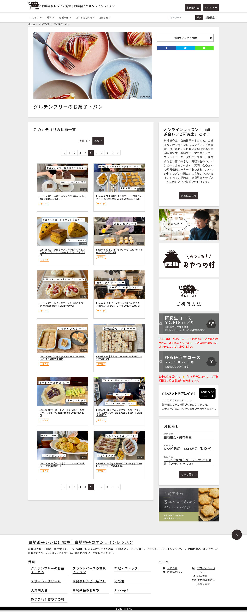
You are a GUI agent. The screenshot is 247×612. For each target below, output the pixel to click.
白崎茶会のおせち (86, 592)
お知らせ (104, 17)
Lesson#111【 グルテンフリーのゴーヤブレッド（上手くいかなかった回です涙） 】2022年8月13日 (119, 414)
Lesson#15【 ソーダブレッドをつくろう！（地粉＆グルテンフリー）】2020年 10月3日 (118, 306)
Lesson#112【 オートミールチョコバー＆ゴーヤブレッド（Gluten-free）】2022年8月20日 (62, 414)
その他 (119, 583)
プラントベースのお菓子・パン (89, 572)
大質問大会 (39, 592)
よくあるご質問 (85, 17)
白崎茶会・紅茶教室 (178, 439)
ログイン (211, 7)
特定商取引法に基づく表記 (204, 583)
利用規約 (200, 577)
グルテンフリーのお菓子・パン (47, 572)
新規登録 (193, 7)
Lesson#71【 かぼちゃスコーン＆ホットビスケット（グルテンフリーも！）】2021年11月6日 (62, 253)
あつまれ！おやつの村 (47, 601)
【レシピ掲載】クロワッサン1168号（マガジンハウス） (187, 463)
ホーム (31, 25)
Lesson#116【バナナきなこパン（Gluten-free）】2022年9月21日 (62, 466)
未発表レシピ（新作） (89, 583)
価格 (98, 142)
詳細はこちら (188, 197)
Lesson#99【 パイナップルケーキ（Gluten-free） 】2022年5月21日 (62, 359)
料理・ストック (126, 570)
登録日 (84, 142)
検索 (199, 17)
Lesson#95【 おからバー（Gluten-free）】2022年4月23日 (119, 359)
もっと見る (189, 476)
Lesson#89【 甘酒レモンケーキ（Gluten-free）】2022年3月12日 (119, 252)
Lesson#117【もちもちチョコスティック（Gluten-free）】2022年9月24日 (119, 466)
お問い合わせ (173, 573)
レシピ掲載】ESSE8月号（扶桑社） (188, 450)
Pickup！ (122, 592)
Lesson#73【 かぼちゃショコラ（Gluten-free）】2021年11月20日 (62, 199)
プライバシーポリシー (204, 571)
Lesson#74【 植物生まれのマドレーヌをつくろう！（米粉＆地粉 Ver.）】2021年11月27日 (119, 199)
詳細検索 (211, 17)
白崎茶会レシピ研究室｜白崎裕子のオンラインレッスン (78, 6)
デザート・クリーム (46, 583)
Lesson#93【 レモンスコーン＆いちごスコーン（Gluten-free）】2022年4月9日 (62, 306)
